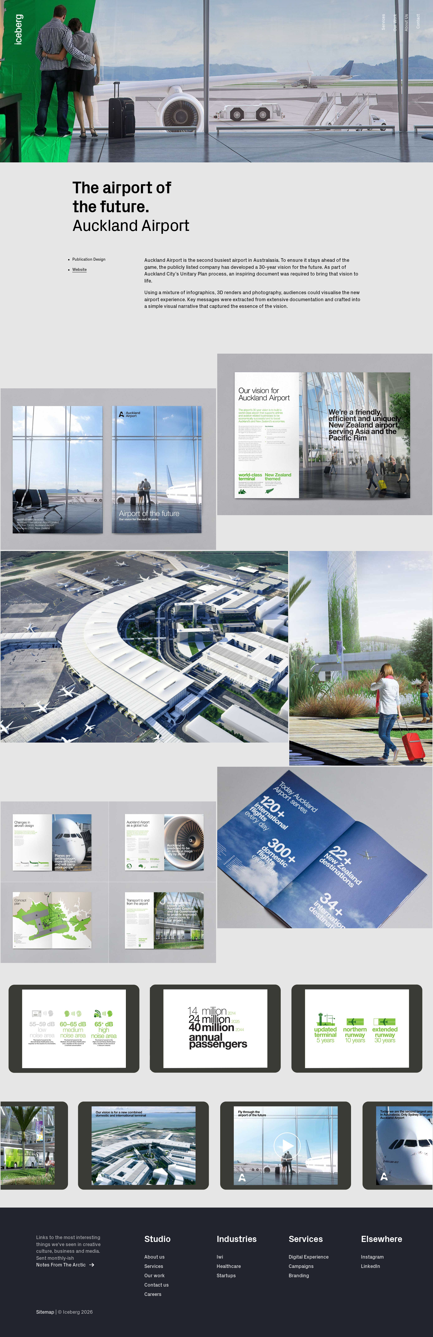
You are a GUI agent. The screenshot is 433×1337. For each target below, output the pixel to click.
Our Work (395, 22)
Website (79, 270)
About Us (407, 22)
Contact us (156, 1284)
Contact (418, 21)
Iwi (220, 1256)
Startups (226, 1275)
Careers (153, 1294)
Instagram (372, 1256)
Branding (299, 1275)
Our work (154, 1275)
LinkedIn (370, 1266)
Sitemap (45, 1312)
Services (384, 22)
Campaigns (301, 1266)
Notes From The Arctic (65, 1264)
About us (154, 1256)
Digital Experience (309, 1256)
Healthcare (229, 1266)
